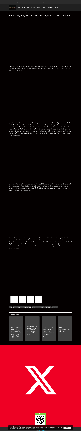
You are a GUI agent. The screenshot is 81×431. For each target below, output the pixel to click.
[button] (60, 7)
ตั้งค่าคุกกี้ (60, 428)
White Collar (50, 7)
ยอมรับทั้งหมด (67, 428)
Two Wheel (38, 7)
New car (23, 7)
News (28, 7)
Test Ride (44, 7)
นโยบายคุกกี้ (32, 428)
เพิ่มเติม (56, 7)
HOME (19, 7)
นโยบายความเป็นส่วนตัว (22, 428)
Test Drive (33, 7)
